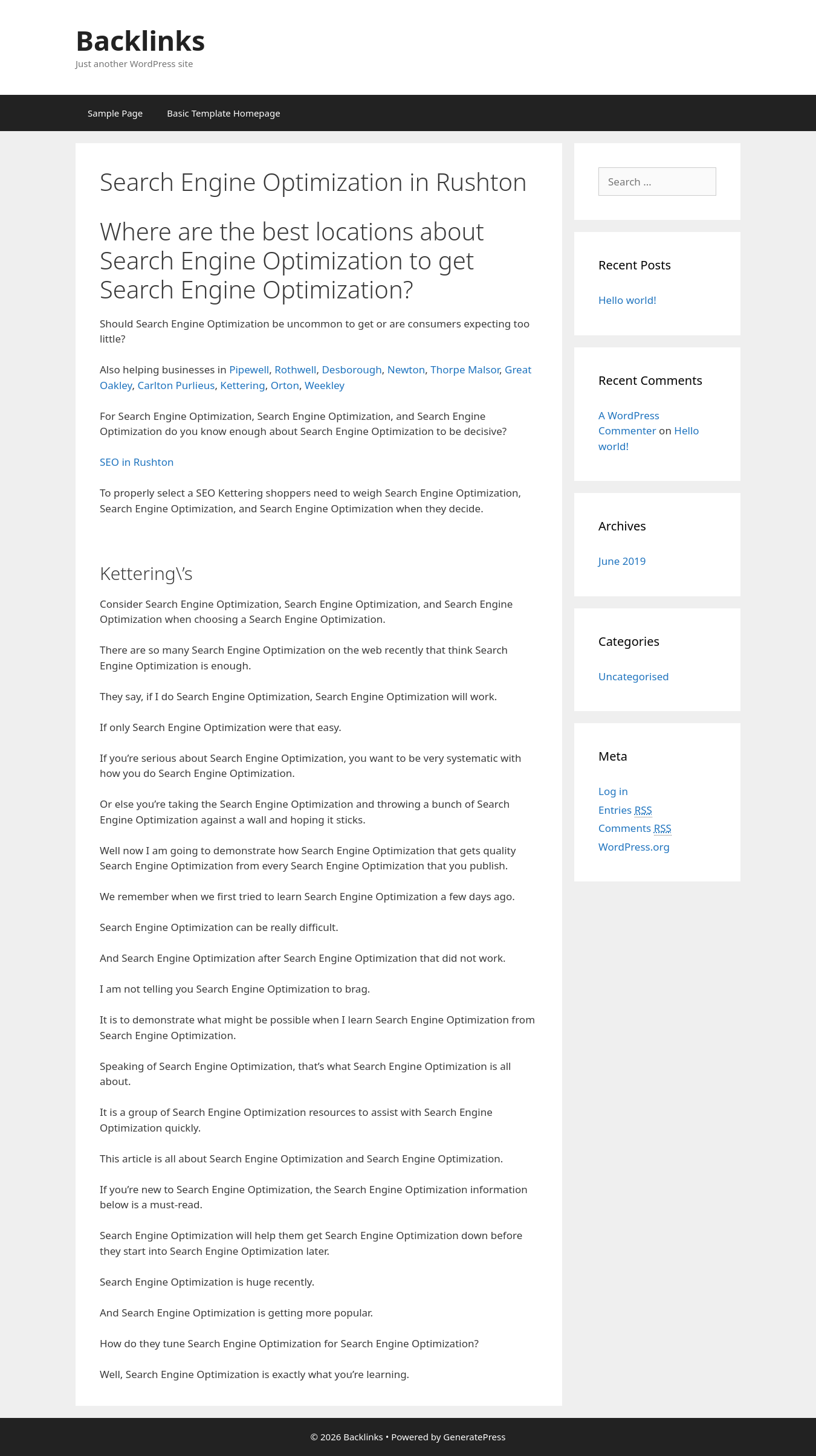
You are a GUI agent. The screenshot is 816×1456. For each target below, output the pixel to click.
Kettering (242, 385)
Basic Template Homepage (223, 113)
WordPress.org (634, 847)
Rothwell (295, 369)
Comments (635, 828)
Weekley (325, 385)
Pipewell (249, 369)
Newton (406, 369)
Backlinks (141, 40)
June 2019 (622, 561)
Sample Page (115, 113)
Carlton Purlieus (176, 385)
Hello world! (627, 300)
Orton (285, 385)
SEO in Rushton (136, 462)
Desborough (351, 369)
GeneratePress (474, 1437)
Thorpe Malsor (464, 369)
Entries (625, 810)
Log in (613, 791)
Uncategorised (633, 676)
